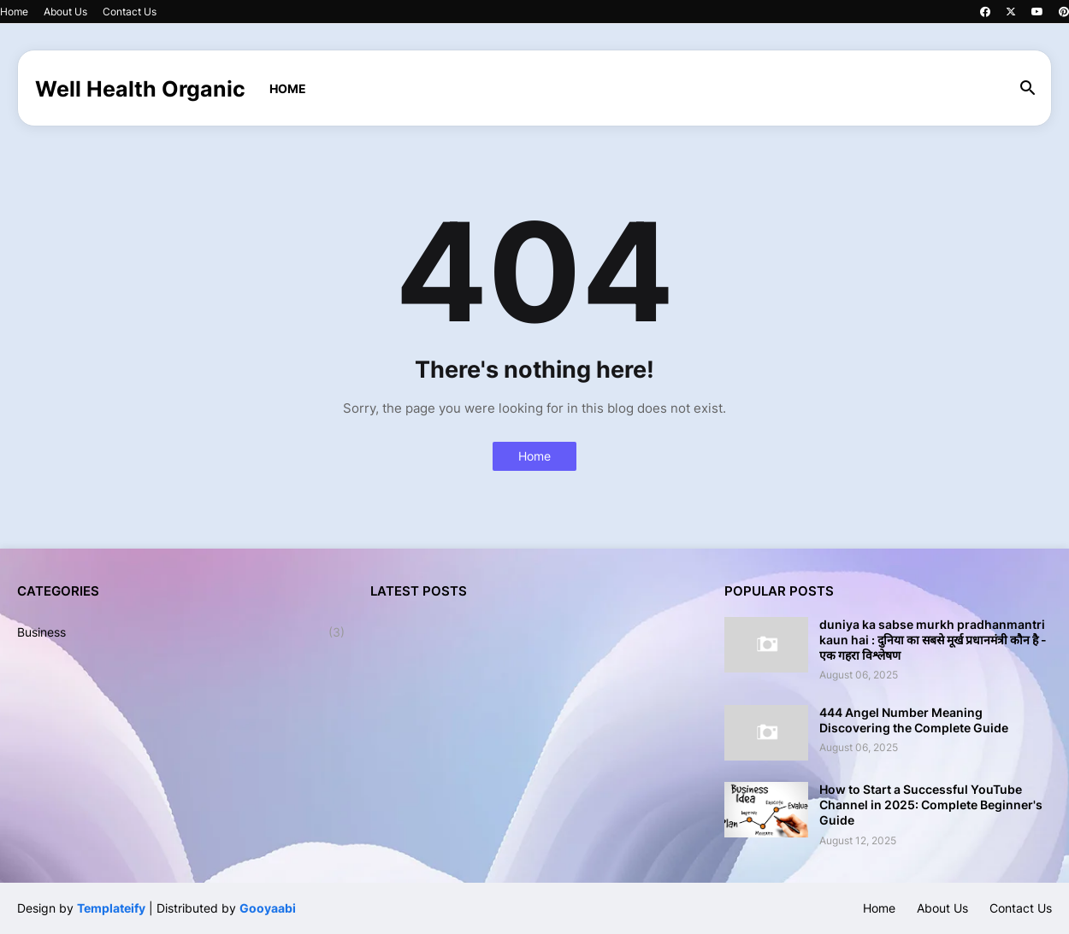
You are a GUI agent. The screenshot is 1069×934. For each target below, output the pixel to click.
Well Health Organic (140, 89)
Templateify (111, 908)
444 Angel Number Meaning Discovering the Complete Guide (913, 720)
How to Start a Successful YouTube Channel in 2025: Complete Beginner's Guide (930, 804)
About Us (65, 11)
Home (14, 11)
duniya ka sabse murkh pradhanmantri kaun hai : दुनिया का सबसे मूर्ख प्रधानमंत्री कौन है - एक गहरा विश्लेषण (933, 639)
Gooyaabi (267, 908)
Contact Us (130, 11)
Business (181, 632)
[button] (1027, 88)
